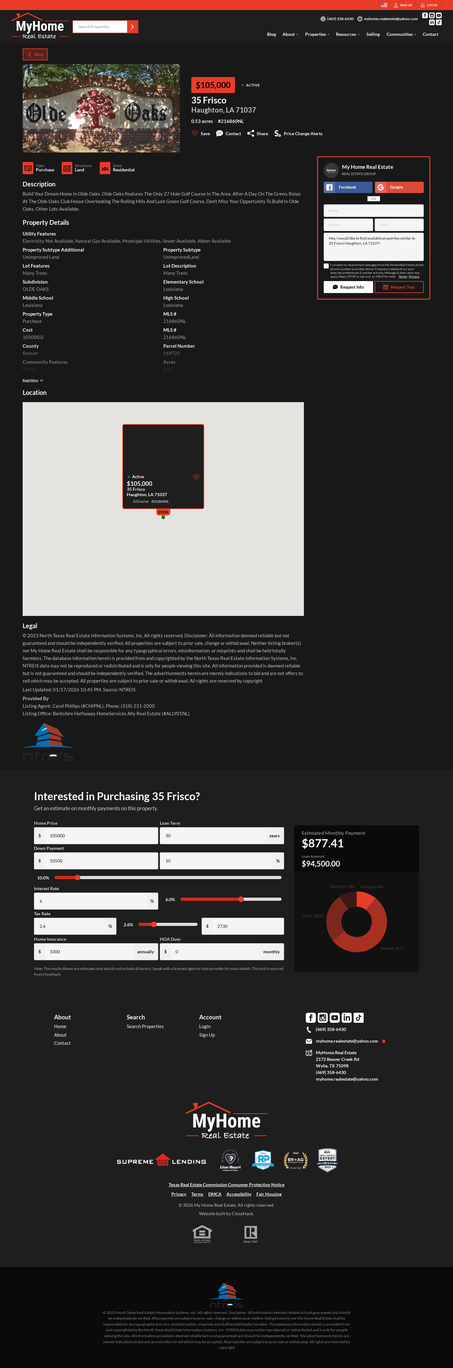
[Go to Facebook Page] (425, 15)
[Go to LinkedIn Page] (432, 22)
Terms (403, 276)
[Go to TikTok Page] (439, 22)
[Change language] (384, 5)
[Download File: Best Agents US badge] (327, 1171)
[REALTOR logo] (251, 1234)
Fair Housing (269, 1194)
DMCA (214, 1194)
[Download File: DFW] (263, 1171)
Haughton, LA (212, 110)
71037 (246, 110)
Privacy (414, 276)
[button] (132, 27)
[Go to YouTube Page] (439, 15)
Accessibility (238, 1194)
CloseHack (242, 1213)
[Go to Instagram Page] (432, 15)
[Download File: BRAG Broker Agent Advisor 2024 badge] (295, 1171)
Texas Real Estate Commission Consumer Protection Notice (226, 1184)
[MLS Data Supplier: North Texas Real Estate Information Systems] (226, 1295)
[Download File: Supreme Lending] (162, 1169)
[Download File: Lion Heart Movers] (230, 1171)
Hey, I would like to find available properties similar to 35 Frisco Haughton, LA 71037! (374, 247)
